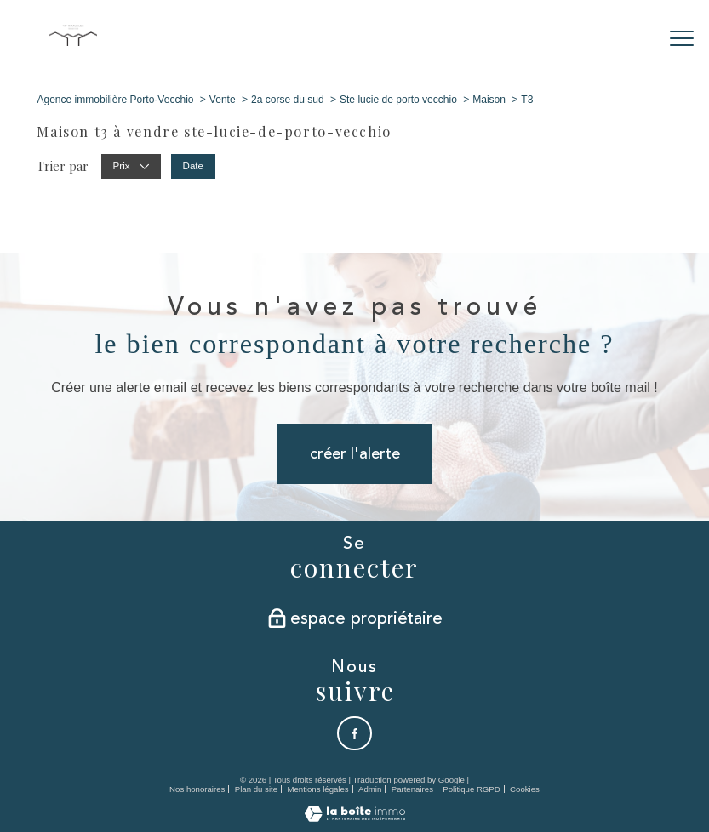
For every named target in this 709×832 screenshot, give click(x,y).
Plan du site (256, 789)
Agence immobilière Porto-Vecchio (115, 99)
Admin (369, 789)
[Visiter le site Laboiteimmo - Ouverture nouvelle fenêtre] (355, 818)
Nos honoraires (197, 789)
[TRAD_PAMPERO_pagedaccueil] (73, 42)
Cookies (525, 789)
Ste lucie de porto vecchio (398, 99)
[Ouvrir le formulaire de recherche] (629, 39)
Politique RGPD (471, 789)
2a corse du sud (287, 99)
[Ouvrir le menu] (682, 38)
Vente (222, 99)
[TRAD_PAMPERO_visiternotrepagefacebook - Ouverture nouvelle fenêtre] (355, 733)
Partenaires (412, 789)
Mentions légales (317, 789)
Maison (489, 99)
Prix (130, 166)
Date (192, 166)
